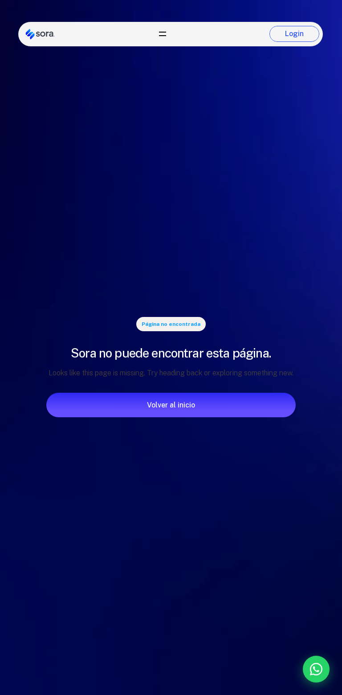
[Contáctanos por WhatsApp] (269, 669)
